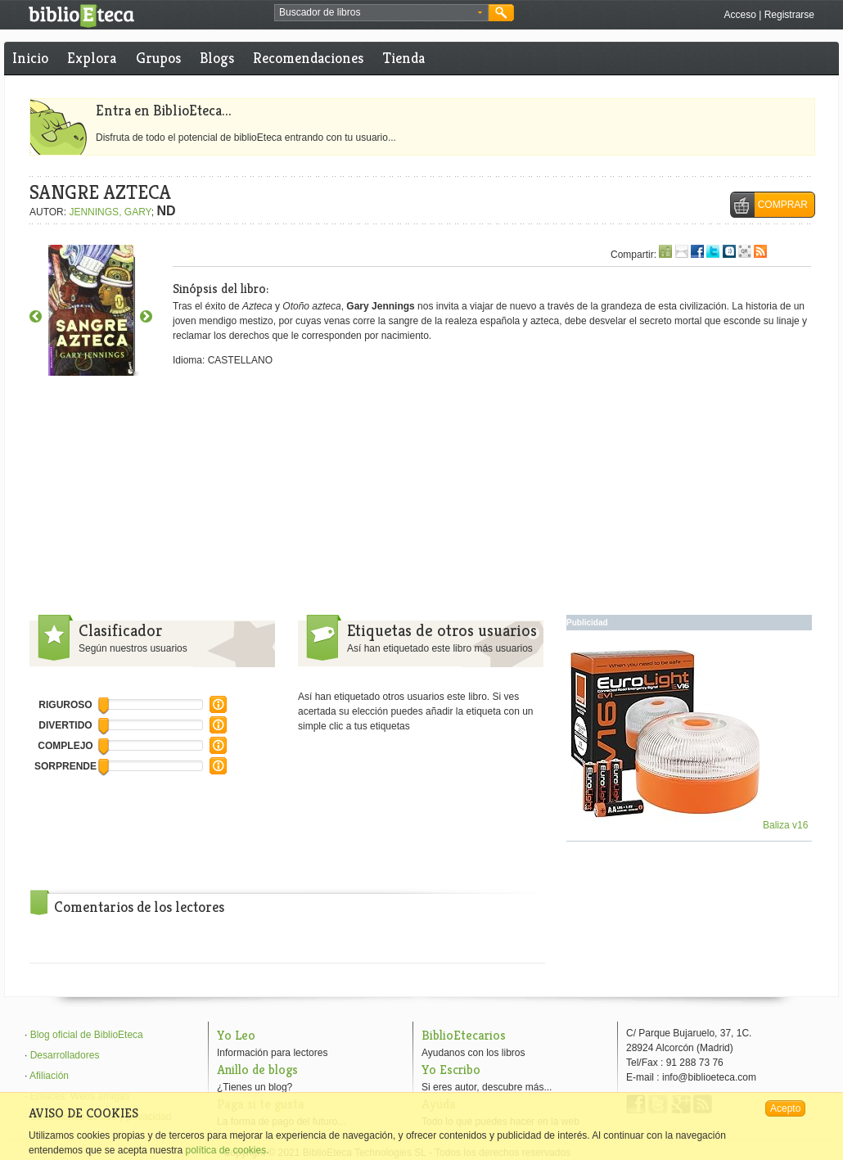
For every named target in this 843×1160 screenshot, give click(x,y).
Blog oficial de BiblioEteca (86, 1034)
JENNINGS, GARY (110, 212)
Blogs (217, 57)
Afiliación (49, 1075)
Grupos (158, 57)
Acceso (739, 14)
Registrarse (789, 14)
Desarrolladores (65, 1055)
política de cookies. (226, 1150)
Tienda (404, 57)
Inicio (30, 57)
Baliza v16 (689, 825)
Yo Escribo (451, 1069)
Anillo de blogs (257, 1069)
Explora (91, 57)
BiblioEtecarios (464, 1035)
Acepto (785, 1108)
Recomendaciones (308, 57)
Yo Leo (236, 1035)
